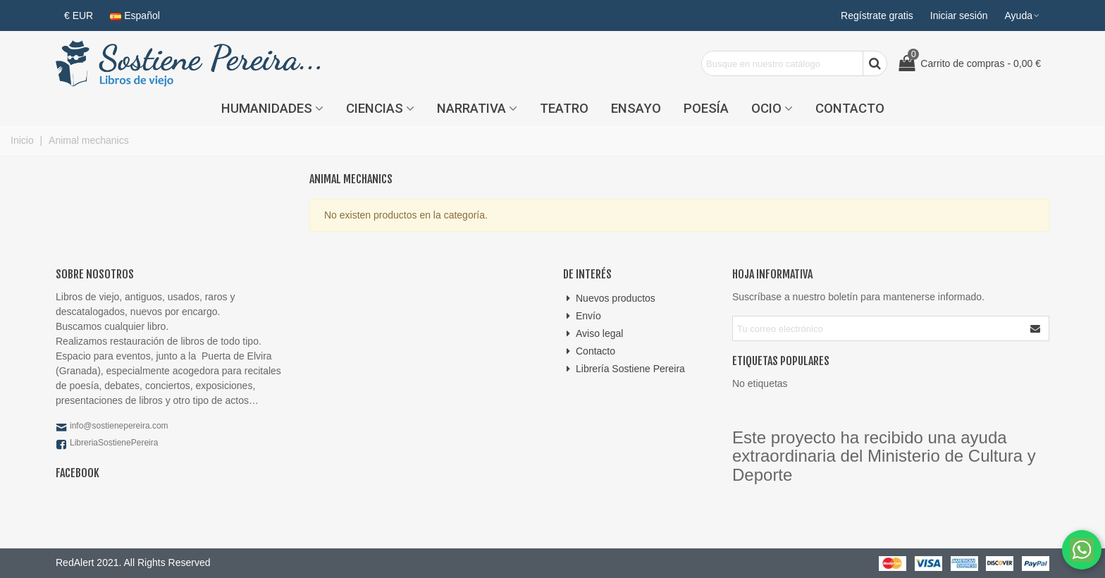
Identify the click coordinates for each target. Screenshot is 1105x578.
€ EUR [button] (78, 15)
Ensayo (636, 108)
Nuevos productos (609, 298)
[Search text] (782, 63)
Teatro (564, 108)
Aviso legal (593, 333)
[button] (1022, 15)
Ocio (766, 108)
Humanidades (266, 108)
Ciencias (374, 108)
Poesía (706, 108)
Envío (582, 316)
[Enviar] (1036, 328)
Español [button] (135, 15)
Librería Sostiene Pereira (624, 369)
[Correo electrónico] (878, 328)
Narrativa (471, 108)
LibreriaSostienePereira (114, 443)
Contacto (849, 108)
